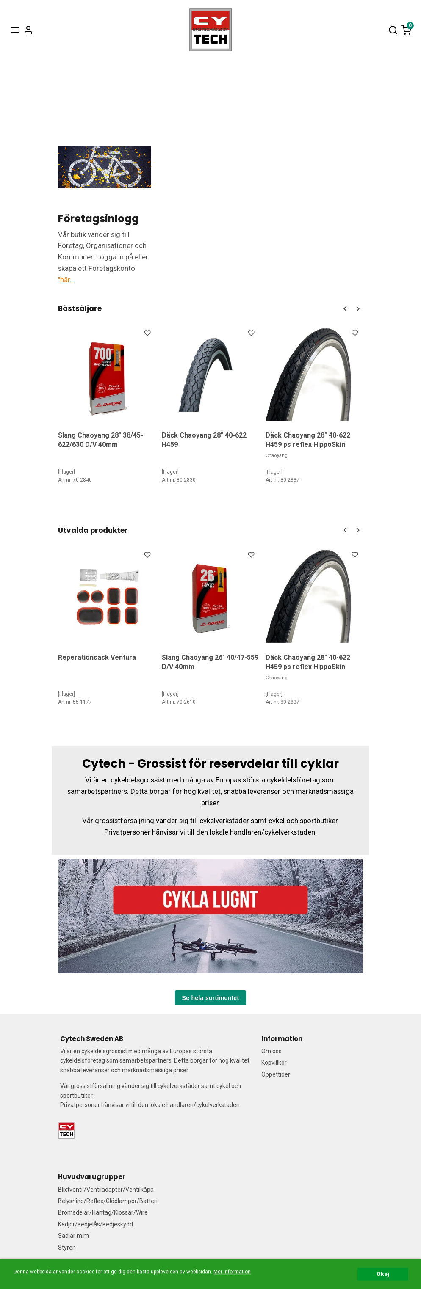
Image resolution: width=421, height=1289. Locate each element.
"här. (65, 279)
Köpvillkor (274, 1062)
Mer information (232, 1285)
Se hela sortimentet (210, 997)
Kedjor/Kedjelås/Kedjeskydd (95, 1223)
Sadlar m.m (73, 1235)
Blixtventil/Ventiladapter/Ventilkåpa (106, 1189)
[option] (107, 409)
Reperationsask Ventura (97, 657)
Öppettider (275, 1074)
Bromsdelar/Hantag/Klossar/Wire (103, 1212)
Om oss (271, 1051)
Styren (67, 1247)
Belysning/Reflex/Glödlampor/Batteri (108, 1201)
